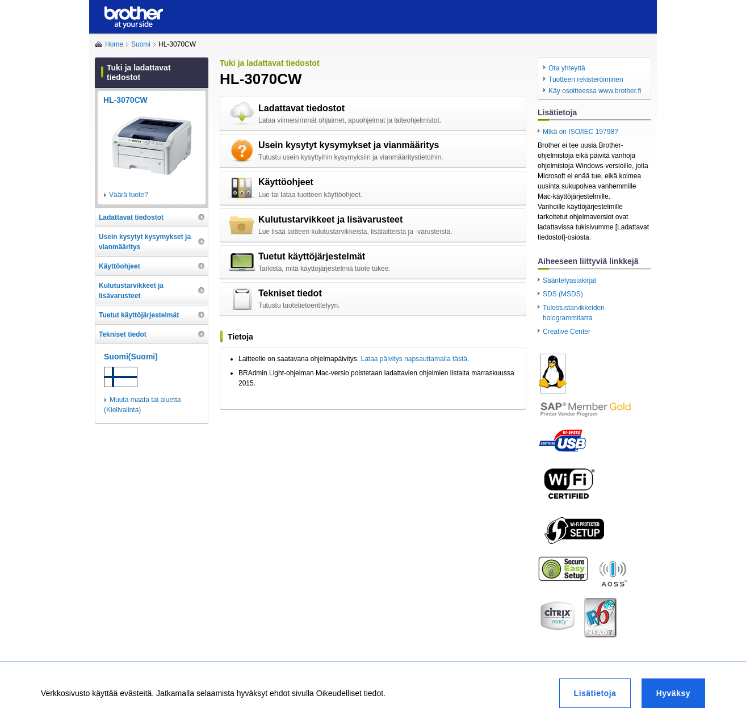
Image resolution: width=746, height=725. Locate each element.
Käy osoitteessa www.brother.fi (594, 91)
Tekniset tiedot (290, 293)
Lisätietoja (595, 693)
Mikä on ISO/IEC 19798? (580, 132)
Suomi (140, 44)
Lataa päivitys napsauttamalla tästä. (415, 359)
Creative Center (566, 332)
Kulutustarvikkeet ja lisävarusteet (330, 219)
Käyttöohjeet (285, 182)
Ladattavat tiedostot (301, 108)
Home (114, 44)
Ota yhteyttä (566, 68)
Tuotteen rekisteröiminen (585, 79)
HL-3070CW (125, 99)
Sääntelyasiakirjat (569, 280)
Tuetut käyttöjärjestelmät (311, 256)
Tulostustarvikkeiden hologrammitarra (574, 313)
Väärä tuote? (128, 195)
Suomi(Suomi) (131, 356)
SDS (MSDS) (563, 294)
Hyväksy (673, 693)
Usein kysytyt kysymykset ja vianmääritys (348, 145)
